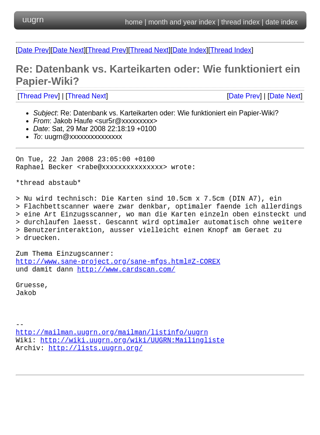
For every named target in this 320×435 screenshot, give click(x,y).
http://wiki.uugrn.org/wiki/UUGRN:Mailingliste (132, 381)
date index (281, 22)
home (134, 22)
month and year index (182, 22)
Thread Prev (107, 50)
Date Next (67, 50)
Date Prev (33, 50)
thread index (240, 22)
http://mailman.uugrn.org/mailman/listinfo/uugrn (112, 372)
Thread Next (149, 50)
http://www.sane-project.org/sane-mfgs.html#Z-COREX (118, 285)
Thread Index (230, 50)
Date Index (189, 50)
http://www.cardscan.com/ (126, 295)
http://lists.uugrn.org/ (96, 391)
